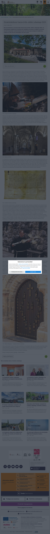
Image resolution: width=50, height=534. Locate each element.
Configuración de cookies (16, 271)
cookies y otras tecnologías (25, 267)
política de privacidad (26, 268)
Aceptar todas (33, 271)
